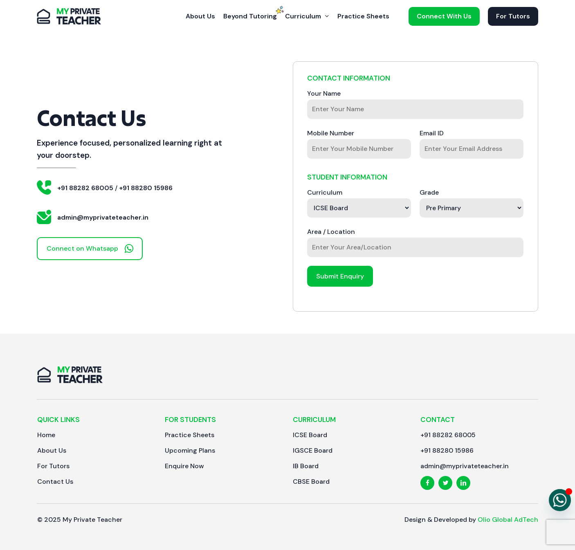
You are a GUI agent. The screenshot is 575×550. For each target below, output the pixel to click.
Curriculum (324, 192)
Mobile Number (330, 133)
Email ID (432, 133)
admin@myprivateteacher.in (102, 217)
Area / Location (331, 231)
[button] (90, 248)
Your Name (324, 93)
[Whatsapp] (560, 500)
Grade (429, 192)
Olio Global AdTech (508, 519)
